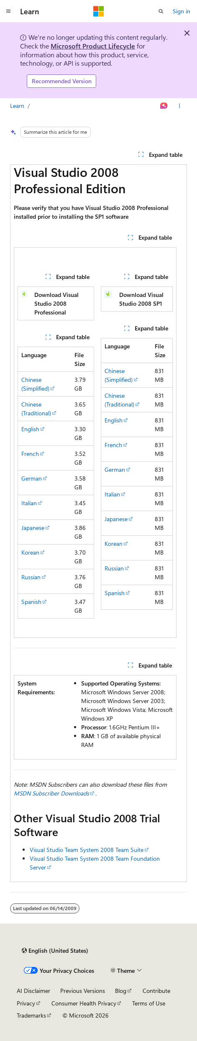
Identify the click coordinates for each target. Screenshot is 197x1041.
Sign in (181, 11)
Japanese (32, 528)
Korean (30, 552)
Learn (17, 106)
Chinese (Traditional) (36, 408)
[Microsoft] (98, 11)
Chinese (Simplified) (35, 384)
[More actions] (179, 106)
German (31, 478)
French (30, 454)
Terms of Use (148, 1003)
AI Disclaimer (33, 991)
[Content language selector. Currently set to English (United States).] (55, 950)
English (30, 429)
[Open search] (161, 11)
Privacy (26, 1003)
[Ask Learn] (164, 106)
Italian (29, 503)
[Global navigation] (8, 11)
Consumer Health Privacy (83, 1003)
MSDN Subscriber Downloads (51, 793)
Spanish (31, 602)
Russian (31, 577)
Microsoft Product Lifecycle (93, 45)
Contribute (156, 991)
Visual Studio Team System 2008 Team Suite (86, 850)
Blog (120, 991)
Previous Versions (82, 991)
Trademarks (31, 1015)
